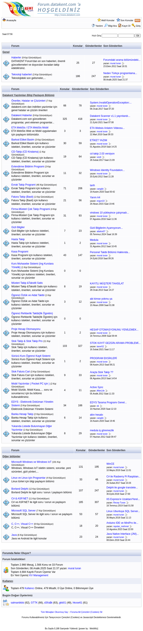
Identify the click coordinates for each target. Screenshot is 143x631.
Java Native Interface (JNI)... (123, 533)
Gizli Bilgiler (18, 227)
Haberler (16, 57)
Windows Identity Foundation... (107, 170)
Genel (6, 52)
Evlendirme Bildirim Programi (27, 166)
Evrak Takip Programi (23, 184)
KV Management (38, 575)
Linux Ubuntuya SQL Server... (123, 511)
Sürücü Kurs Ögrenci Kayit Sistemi (30, 355)
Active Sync (96, 387)
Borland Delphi (19, 488)
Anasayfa (11, 20)
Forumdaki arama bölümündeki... (121, 59)
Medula (94, 239)
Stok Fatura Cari (20, 371)
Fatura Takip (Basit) (22, 196)
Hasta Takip (18, 239)
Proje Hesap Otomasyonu (25, 329)
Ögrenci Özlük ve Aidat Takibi (27, 295)
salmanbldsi (17, 602)
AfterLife (100, 391)
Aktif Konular (107, 20)
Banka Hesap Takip (22, 414)
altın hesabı (96, 414)
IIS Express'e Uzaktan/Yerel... (123, 499)
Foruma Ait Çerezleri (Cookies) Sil (86, 612)
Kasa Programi (19, 251)
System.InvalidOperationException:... (111, 102)
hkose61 (77, 602)
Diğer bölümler (12, 456)
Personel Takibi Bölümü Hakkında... (110, 252)
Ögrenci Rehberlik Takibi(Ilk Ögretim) (32, 313)
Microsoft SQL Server (23, 510)
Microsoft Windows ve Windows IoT (31, 461)
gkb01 (62, 602)
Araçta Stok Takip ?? (101, 372)
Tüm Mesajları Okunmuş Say (54, 612)
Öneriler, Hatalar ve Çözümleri (28, 100)
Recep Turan (119, 502)
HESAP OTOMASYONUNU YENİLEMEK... (114, 329)
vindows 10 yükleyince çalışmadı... (109, 212)
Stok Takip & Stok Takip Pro (27, 341)
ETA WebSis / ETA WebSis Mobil (30, 127)
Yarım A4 (95, 197)
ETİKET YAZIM (98, 140)
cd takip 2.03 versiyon (102, 153)
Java (14, 534)
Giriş (138, 26)
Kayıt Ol (126, 26)
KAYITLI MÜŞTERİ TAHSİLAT (107, 283)
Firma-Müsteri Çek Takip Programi (30, 209)
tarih (92, 185)
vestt (99, 157)
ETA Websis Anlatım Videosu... (107, 128)
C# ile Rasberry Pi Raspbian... (124, 476)
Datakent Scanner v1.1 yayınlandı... (110, 115)
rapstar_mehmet (121, 526)
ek (98, 406)
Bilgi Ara (110, 26)
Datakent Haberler (21, 115)
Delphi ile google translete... (122, 487)
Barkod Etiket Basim (22, 139)
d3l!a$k (48, 602)
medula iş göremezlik (102, 430)
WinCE (110, 463)
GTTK (34, 602)
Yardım (99, 26)
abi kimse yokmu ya (101, 298)
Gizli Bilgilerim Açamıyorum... (106, 227)
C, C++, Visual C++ (22, 523)
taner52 (100, 346)
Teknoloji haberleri (21, 74)
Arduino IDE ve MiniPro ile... (122, 522)
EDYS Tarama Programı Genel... (108, 402)
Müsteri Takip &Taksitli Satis (27, 282)
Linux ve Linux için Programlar (28, 477)
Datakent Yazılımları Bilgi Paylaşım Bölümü (28, 95)
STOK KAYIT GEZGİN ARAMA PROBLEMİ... (115, 343)
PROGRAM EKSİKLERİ (103, 358)
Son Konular (127, 20)
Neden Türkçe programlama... (120, 73)
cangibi (100, 189)
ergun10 (101, 201)
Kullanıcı (8, 581)
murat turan (115, 63)
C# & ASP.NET (19, 498)
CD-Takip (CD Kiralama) (25, 151)
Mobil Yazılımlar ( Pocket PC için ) (30, 383)
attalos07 (101, 231)
